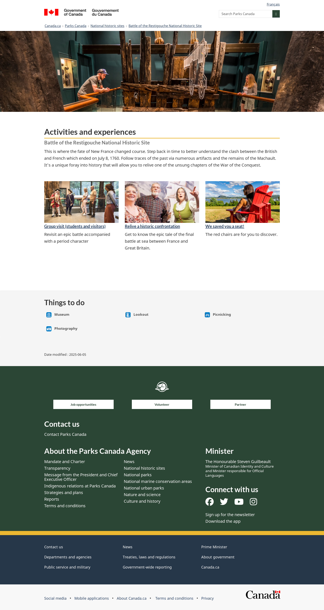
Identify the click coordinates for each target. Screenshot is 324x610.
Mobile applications (91, 598)
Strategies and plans (63, 492)
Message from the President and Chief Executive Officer (81, 477)
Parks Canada (75, 26)
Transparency (57, 468)
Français (273, 4)
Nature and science (142, 494)
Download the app (223, 521)
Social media (55, 598)
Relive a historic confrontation (152, 226)
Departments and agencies (68, 556)
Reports (51, 499)
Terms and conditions (65, 505)
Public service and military (67, 567)
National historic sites (107, 26)
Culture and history (142, 501)
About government (218, 556)
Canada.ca (53, 26)
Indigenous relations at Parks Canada (80, 486)
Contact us (53, 546)
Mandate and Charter (64, 461)
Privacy (207, 598)
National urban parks (144, 488)
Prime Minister (214, 546)
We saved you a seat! (224, 226)
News (129, 461)
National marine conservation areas (158, 481)
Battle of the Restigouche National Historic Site (165, 26)
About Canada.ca (132, 598)
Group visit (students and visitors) (75, 226)
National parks (138, 475)
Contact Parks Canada (65, 434)
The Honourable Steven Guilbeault (239, 468)
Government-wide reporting (147, 567)
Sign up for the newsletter (230, 514)
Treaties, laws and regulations (149, 556)
